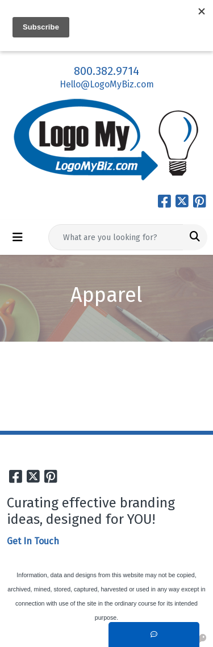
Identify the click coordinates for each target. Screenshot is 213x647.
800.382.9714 (106, 71)
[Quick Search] (115, 237)
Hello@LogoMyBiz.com (107, 84)
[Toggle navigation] (18, 237)
